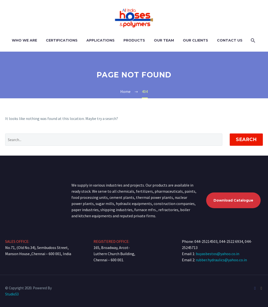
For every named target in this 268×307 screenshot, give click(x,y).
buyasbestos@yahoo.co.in (217, 253)
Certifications (62, 40)
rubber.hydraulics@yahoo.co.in (221, 259)
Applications (100, 40)
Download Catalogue (233, 200)
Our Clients (195, 40)
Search (246, 139)
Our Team (164, 40)
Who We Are (24, 40)
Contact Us (229, 40)
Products (134, 40)
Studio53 (12, 294)
